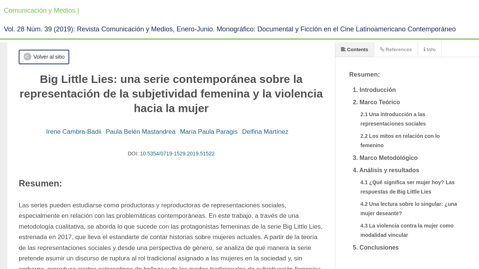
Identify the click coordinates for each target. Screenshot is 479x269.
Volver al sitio (48, 57)
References (396, 49)
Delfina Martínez (265, 131)
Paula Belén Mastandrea (141, 131)
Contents (354, 49)
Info (430, 49)
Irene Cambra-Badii (73, 131)
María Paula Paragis (209, 131)
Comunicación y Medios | (41, 10)
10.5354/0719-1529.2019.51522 (177, 154)
